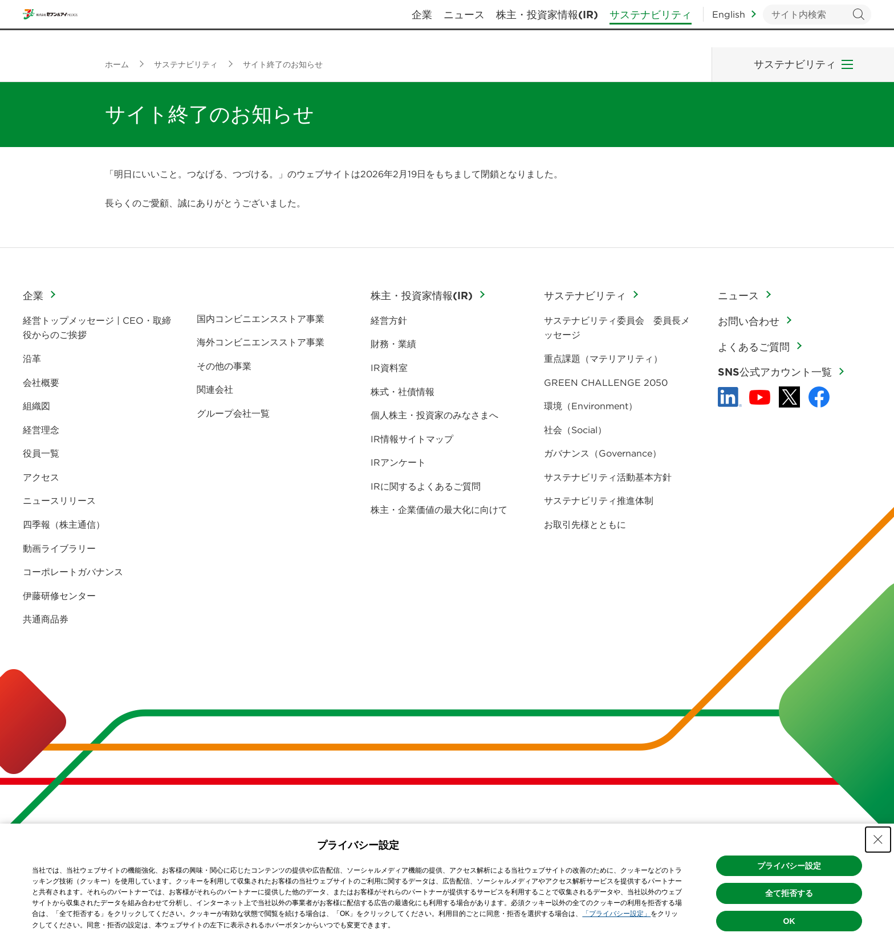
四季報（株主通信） (64, 524)
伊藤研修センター (59, 595)
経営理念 (41, 429)
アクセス (41, 477)
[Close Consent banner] (878, 839)
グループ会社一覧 (233, 413)
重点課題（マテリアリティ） (603, 358)
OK (789, 921)
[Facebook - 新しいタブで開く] (819, 397)
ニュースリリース (59, 500)
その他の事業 (224, 366)
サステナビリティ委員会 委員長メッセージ (617, 328)
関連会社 (215, 389)
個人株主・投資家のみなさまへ (434, 415)
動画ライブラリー (59, 548)
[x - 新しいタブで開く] (789, 397)
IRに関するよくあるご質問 (426, 486)
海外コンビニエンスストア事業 (260, 342)
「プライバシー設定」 (616, 914)
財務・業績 (393, 343)
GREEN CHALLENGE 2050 (606, 382)
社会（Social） (575, 429)
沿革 (32, 358)
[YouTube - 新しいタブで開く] (759, 397)
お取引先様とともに (585, 524)
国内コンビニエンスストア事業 (260, 318)
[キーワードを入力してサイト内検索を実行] (817, 23)
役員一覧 (41, 453)
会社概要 (41, 382)
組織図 (36, 406)
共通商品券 (45, 619)
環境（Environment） (590, 406)
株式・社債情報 (402, 391)
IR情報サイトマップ (412, 439)
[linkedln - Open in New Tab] (730, 397)
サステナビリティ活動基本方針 (608, 477)
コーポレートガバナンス (73, 571)
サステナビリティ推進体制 (598, 500)
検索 (858, 23)
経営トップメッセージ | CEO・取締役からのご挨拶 (97, 328)
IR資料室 (389, 367)
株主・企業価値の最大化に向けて (439, 509)
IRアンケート (398, 462)
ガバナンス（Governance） (602, 453)
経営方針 (389, 320)
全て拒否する (789, 893)
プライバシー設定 (789, 865)
